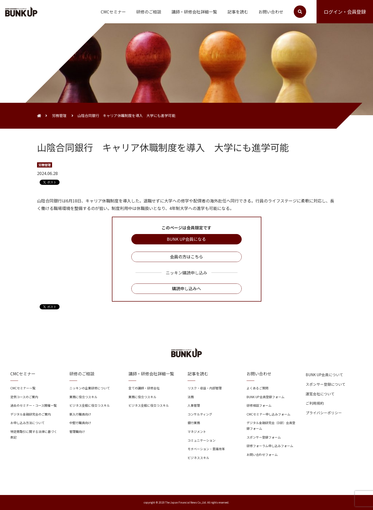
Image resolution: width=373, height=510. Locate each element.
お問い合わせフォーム (262, 454)
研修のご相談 (148, 12)
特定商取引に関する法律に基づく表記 (33, 434)
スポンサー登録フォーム (264, 437)
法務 (191, 397)
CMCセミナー (113, 12)
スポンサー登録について (326, 384)
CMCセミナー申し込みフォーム (268, 414)
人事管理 (194, 405)
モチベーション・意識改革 (206, 449)
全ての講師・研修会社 (144, 388)
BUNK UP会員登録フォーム (265, 397)
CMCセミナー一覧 (22, 388)
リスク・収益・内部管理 (205, 388)
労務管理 (59, 115)
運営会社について (320, 393)
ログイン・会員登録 (345, 11)
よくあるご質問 (257, 388)
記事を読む (237, 12)
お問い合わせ (271, 12)
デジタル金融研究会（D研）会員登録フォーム (271, 425)
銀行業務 (194, 422)
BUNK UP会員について (324, 374)
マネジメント (197, 431)
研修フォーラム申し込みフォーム (270, 445)
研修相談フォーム (259, 405)
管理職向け (77, 431)
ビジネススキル (198, 457)
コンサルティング (200, 414)
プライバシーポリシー (324, 412)
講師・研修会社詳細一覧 (194, 12)
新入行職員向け (80, 414)
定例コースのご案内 (24, 397)
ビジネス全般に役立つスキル (89, 405)
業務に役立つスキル (83, 397)
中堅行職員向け (80, 422)
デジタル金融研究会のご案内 (30, 414)
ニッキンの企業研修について (89, 388)
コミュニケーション (202, 440)
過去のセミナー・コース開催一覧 (33, 405)
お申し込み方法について (27, 422)
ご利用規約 (315, 403)
